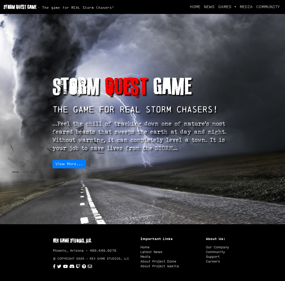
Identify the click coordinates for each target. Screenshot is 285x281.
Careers (213, 261)
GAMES (225, 7)
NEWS (209, 7)
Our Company (217, 247)
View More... (69, 164)
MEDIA (246, 7)
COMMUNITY (268, 7)
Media (145, 257)
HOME (195, 7)
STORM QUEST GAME (59, 7)
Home (145, 247)
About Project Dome (158, 261)
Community (215, 252)
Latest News (151, 252)
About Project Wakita (159, 266)
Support (213, 257)
